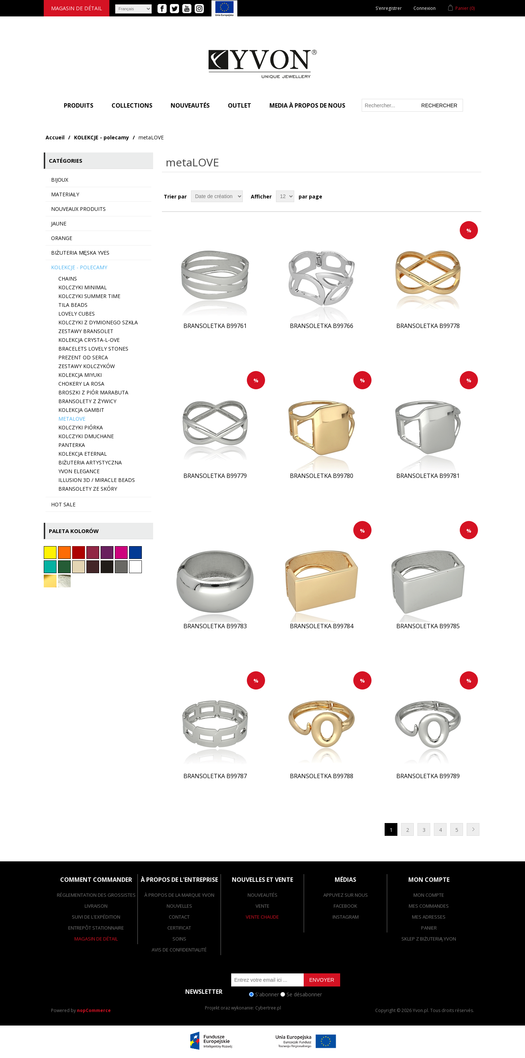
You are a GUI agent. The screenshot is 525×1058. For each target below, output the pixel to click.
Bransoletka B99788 (321, 776)
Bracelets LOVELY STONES (93, 348)
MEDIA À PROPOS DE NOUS (307, 105)
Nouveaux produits (78, 208)
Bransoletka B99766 (321, 326)
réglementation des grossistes (96, 895)
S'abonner (267, 994)
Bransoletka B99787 (215, 776)
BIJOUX (59, 179)
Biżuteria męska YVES (80, 252)
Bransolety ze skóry (87, 488)
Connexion (424, 8)
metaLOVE (71, 418)
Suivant (473, 829)
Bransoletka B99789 (428, 776)
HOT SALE (63, 504)
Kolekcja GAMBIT (81, 409)
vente (262, 906)
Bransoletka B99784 (321, 626)
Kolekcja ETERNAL (82, 453)
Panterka (71, 444)
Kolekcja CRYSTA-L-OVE (89, 339)
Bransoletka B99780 (321, 475)
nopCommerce (94, 1010)
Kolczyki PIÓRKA (80, 427)
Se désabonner (304, 994)
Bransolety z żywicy (87, 401)
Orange (61, 238)
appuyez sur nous (345, 895)
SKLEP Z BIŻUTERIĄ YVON (428, 938)
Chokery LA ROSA (81, 383)
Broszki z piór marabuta (93, 392)
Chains (67, 278)
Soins (179, 938)
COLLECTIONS (132, 105)
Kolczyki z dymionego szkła (98, 322)
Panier (429, 927)
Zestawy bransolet (85, 331)
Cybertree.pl (268, 1008)
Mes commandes (429, 906)
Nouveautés (190, 105)
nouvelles (179, 906)
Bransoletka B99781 (428, 475)
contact (179, 917)
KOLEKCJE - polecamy (101, 137)
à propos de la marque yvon (179, 895)
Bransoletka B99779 (215, 475)
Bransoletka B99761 (215, 326)
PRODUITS (78, 105)
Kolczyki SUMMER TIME (89, 296)
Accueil (55, 137)
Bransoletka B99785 (428, 626)
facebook (345, 906)
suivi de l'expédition (96, 917)
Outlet (239, 105)
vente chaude (262, 917)
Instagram (345, 917)
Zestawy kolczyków (86, 366)
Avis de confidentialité (179, 949)
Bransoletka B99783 (215, 626)
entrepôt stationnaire (96, 927)
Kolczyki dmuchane (86, 436)
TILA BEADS (73, 304)
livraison (96, 906)
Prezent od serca (83, 357)
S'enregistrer (389, 8)
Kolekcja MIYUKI (80, 374)
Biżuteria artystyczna (90, 462)
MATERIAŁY (65, 194)
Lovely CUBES (76, 313)
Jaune (58, 223)
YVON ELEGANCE (79, 471)
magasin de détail (76, 8)
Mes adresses (429, 917)
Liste (475, 196)
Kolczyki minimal (82, 287)
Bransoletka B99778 (428, 326)
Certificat (179, 927)
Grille (462, 196)
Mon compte (428, 895)
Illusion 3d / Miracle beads (96, 479)
